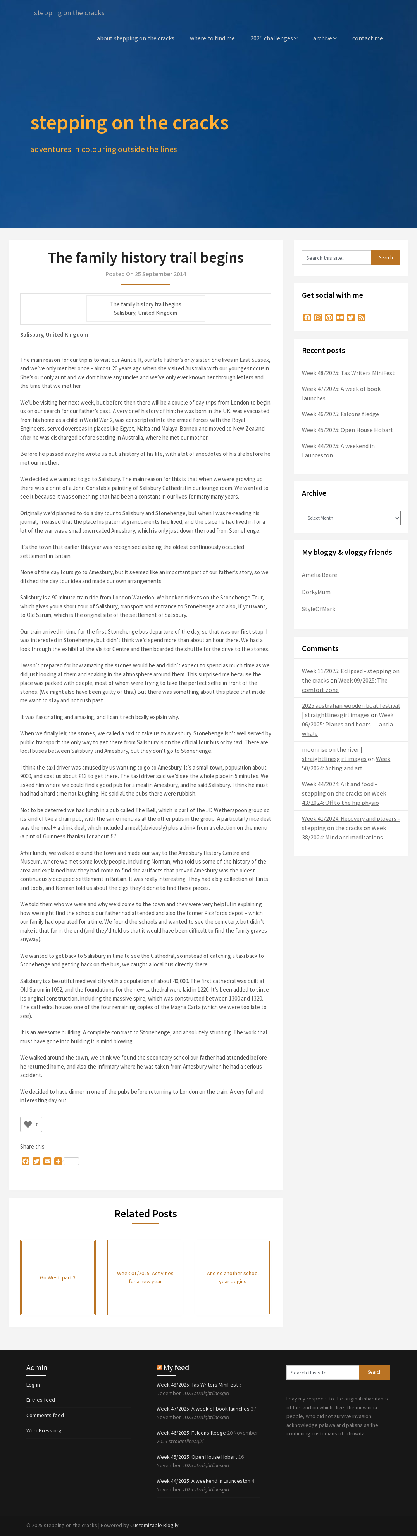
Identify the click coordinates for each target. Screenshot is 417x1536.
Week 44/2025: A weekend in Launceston (203, 1480)
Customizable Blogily (154, 1524)
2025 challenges (271, 38)
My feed (176, 1367)
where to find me (212, 38)
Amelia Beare (319, 574)
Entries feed (40, 1399)
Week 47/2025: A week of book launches (203, 1408)
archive (322, 38)
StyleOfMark (318, 608)
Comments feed (45, 1414)
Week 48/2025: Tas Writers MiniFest (348, 372)
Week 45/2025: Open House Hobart (347, 429)
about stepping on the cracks (135, 38)
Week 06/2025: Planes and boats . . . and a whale (347, 724)
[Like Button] (28, 1124)
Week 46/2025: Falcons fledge (340, 413)
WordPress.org (44, 1430)
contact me (367, 38)
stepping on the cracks (71, 12)
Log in (33, 1384)
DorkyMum (316, 591)
